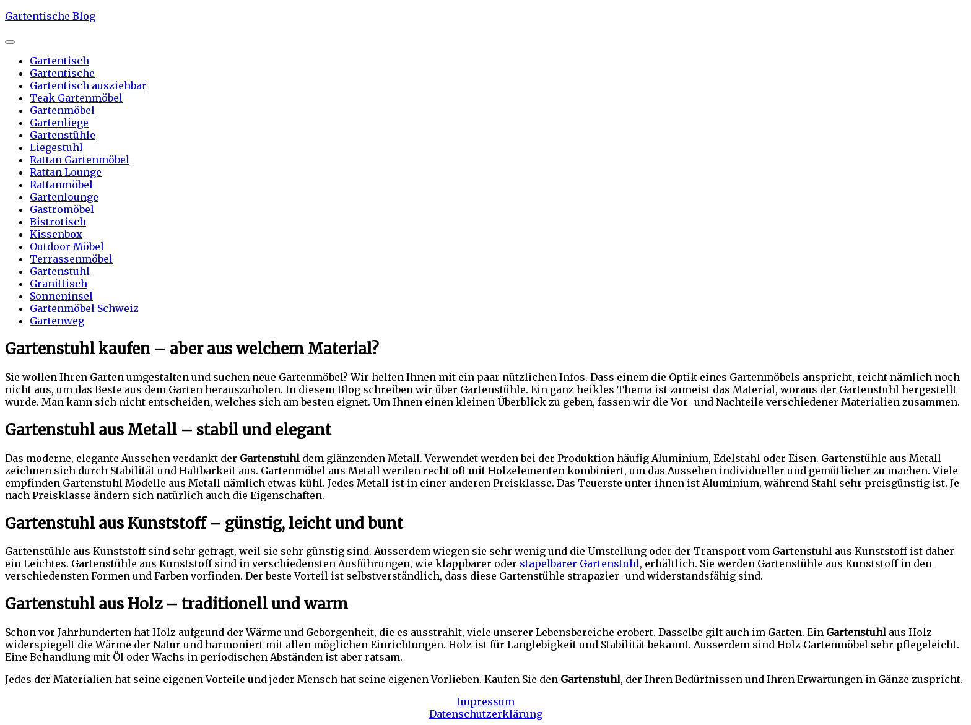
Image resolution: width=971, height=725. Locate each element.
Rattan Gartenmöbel (79, 160)
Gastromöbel (62, 209)
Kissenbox (56, 234)
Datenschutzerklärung (485, 714)
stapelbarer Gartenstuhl (580, 563)
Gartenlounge (64, 197)
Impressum (485, 701)
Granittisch (58, 283)
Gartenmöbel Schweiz (84, 308)
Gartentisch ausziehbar (88, 85)
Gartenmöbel (62, 110)
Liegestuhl (56, 147)
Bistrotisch (58, 221)
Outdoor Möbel (67, 246)
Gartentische (62, 73)
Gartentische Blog (50, 16)
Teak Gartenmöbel (76, 98)
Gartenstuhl (60, 271)
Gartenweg (57, 321)
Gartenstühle (62, 135)
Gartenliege (59, 122)
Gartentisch (59, 60)
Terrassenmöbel (71, 259)
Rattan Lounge (66, 172)
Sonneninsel (61, 296)
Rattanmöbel (61, 184)
